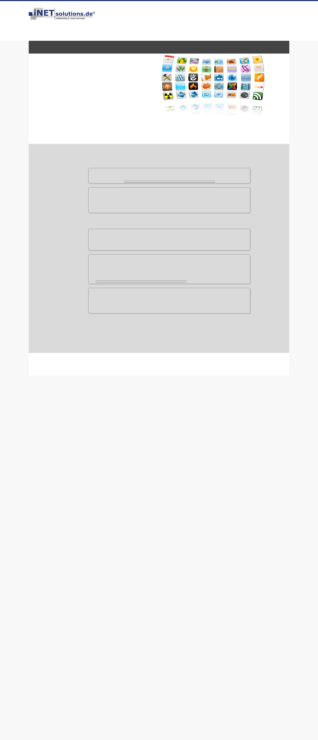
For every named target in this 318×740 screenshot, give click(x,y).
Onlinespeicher (169, 47)
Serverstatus (96, 645)
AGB (39, 640)
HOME (179, 11)
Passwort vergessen (202, 640)
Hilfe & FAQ (95, 636)
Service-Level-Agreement (57, 651)
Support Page (65, 450)
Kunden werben (99, 650)
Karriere (144, 640)
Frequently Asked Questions (75, 444)
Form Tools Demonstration (74, 414)
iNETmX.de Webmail (203, 636)
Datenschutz (53, 645)
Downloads (95, 640)
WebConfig (196, 631)
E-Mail (114, 47)
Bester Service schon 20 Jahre (239, 709)
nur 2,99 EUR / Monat (243, 240)
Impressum (212, 11)
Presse (243, 645)
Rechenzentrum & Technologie (160, 636)
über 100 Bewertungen (214, 16)
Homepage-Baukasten (210, 47)
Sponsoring (247, 650)
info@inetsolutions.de (267, 23)
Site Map (144, 650)
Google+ (245, 640)
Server (92, 47)
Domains (68, 47)
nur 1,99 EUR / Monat (249, 231)
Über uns (43, 631)
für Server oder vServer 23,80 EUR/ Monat (232, 248)
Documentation (66, 438)
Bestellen (194, 12)
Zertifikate (136, 47)
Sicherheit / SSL (149, 631)
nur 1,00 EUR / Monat (249, 223)
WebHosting (44, 47)
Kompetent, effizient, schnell (104, 709)
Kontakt (228, 11)
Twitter (244, 636)
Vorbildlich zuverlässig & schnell (174, 709)
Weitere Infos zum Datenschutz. (222, 733)
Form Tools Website (69, 432)
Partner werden (149, 645)
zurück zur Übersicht (246, 295)
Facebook (245, 631)
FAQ (240, 11)
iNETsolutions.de (52, 666)
